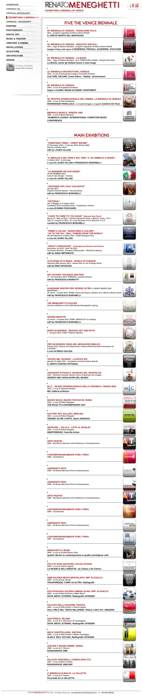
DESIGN (10, 60)
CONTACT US (13, 9)
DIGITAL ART (13, 34)
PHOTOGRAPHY (14, 30)
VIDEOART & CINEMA (17, 43)
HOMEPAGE (12, 4)
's (71, 319)
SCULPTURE (12, 51)
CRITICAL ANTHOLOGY (18, 13)
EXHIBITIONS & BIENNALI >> (24, 17)
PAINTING (11, 26)
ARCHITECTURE (14, 55)
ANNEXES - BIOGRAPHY (18, 21)
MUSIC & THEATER (16, 38)
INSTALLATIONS (14, 47)
